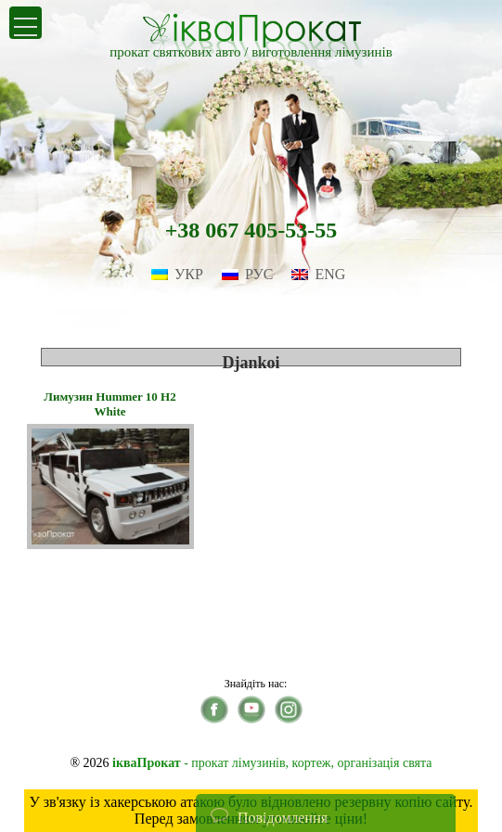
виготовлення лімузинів (322, 52)
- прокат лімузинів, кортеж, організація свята (271, 763)
